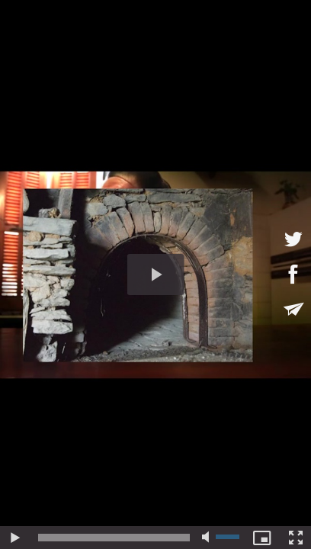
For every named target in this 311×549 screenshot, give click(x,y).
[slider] (114, 537)
